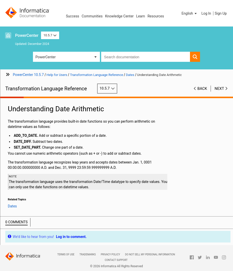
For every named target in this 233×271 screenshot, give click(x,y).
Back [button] (202, 88)
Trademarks (88, 254)
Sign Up (221, 13)
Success (72, 16)
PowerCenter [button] (45, 57)
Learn (140, 16)
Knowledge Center (119, 16)
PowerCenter (26, 35)
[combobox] (145, 57)
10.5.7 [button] (50, 35)
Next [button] (219, 88)
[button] (189, 13)
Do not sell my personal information (150, 254)
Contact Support (116, 260)
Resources (155, 16)
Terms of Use (65, 254)
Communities (92, 16)
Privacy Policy (110, 254)
